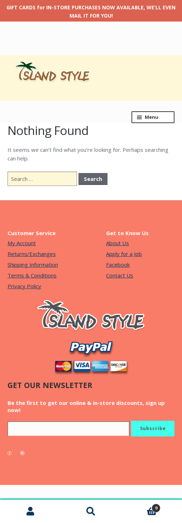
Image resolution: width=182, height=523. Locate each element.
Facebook (118, 264)
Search (91, 511)
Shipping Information (33, 264)
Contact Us (119, 275)
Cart (141, 506)
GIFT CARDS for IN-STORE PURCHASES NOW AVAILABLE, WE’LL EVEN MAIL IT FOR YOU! (91, 11)
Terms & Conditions (32, 275)
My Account (22, 243)
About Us (117, 243)
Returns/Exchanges (32, 253)
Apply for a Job (124, 253)
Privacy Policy (24, 286)
